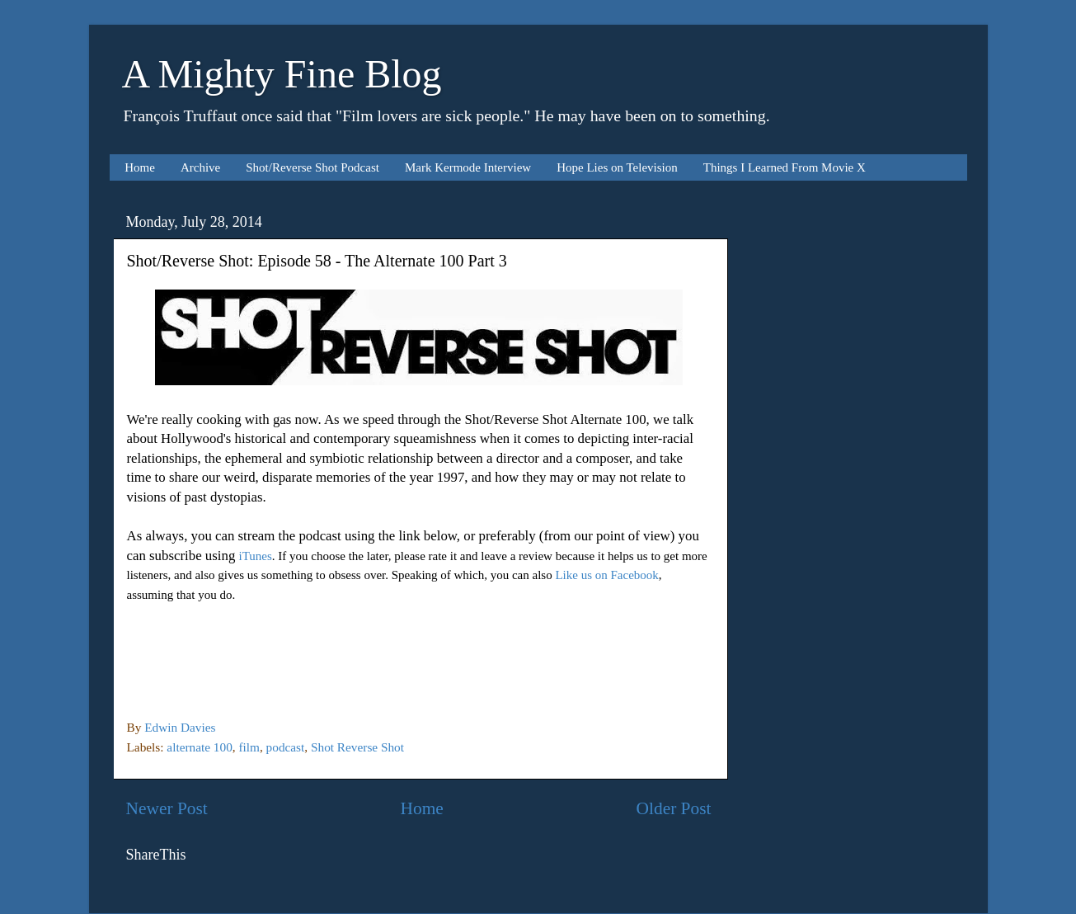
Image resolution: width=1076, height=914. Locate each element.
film (249, 747)
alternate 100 (199, 747)
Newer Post (167, 808)
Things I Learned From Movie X (784, 167)
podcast (285, 747)
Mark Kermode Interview (468, 167)
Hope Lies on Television (617, 167)
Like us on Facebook (606, 575)
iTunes (255, 556)
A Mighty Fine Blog (282, 74)
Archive (200, 167)
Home (140, 167)
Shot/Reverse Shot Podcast (312, 167)
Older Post (674, 808)
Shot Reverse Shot (357, 747)
